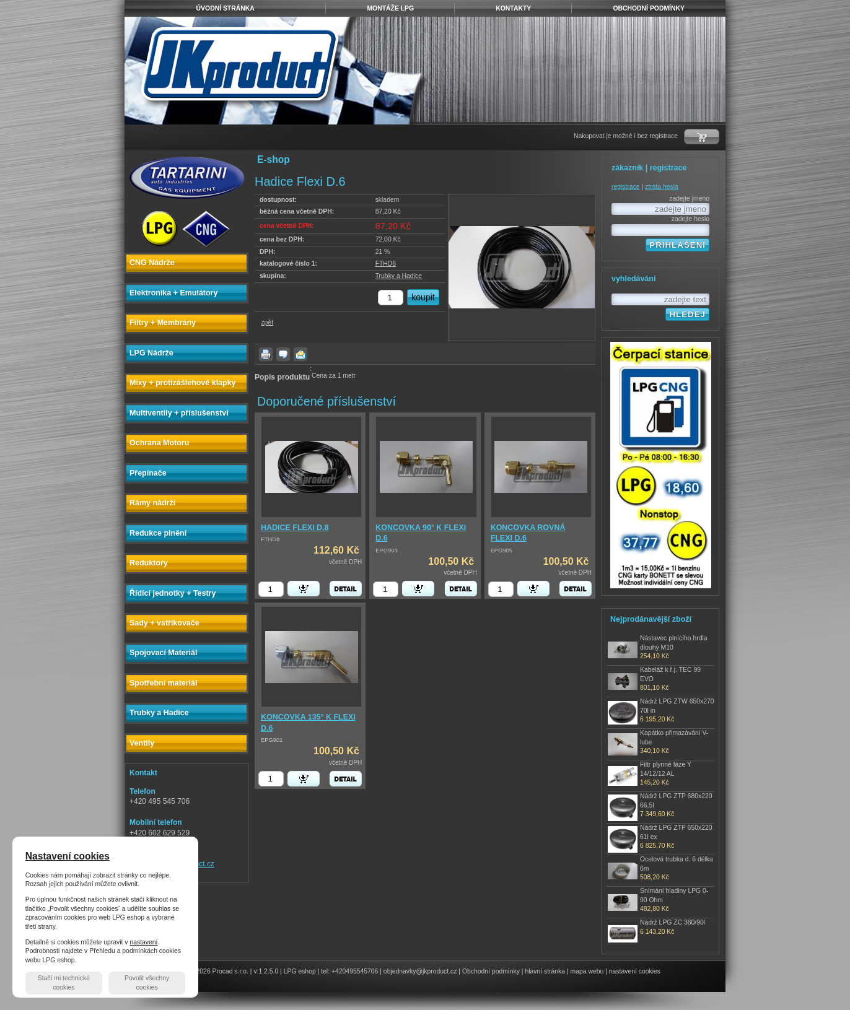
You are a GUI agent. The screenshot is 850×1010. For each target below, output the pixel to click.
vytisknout (266, 354)
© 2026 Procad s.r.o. (219, 971)
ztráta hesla (661, 186)
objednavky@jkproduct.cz (420, 971)
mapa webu (587, 971)
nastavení (143, 942)
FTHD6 (385, 263)
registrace (625, 186)
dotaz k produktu (283, 354)
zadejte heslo (690, 218)
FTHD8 (270, 539)
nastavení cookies (634, 971)
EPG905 (501, 550)
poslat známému (300, 354)
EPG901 (272, 740)
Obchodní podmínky (491, 971)
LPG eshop (300, 971)
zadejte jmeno (689, 198)
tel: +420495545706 (349, 971)
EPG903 (386, 550)
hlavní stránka (545, 971)
